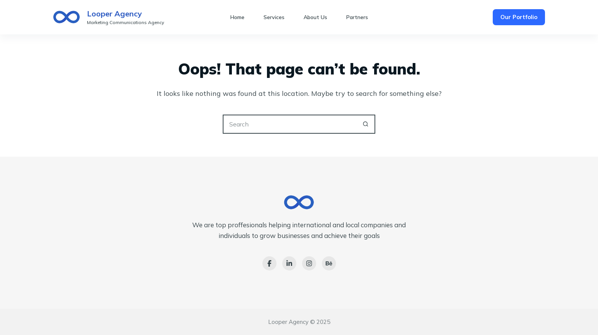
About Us (315, 17)
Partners (357, 17)
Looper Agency (114, 13)
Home (237, 17)
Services (274, 17)
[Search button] (365, 124)
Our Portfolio (518, 17)
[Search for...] (289, 124)
